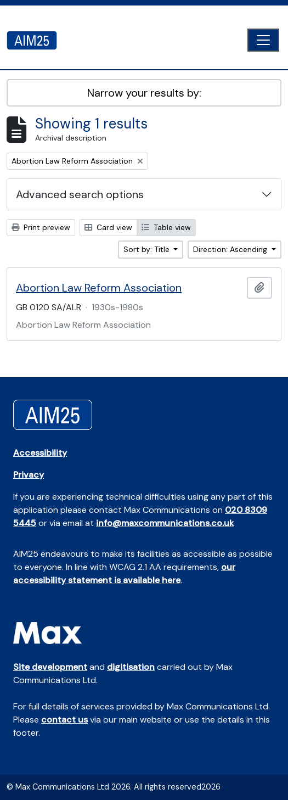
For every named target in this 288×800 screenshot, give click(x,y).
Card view (108, 227)
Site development (50, 667)
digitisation (131, 667)
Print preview (41, 227)
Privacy (28, 474)
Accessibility (40, 452)
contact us (64, 719)
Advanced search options (80, 194)
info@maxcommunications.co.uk (165, 523)
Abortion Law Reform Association (99, 287)
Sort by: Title (147, 249)
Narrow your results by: (144, 93)
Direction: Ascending (231, 249)
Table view (166, 227)
